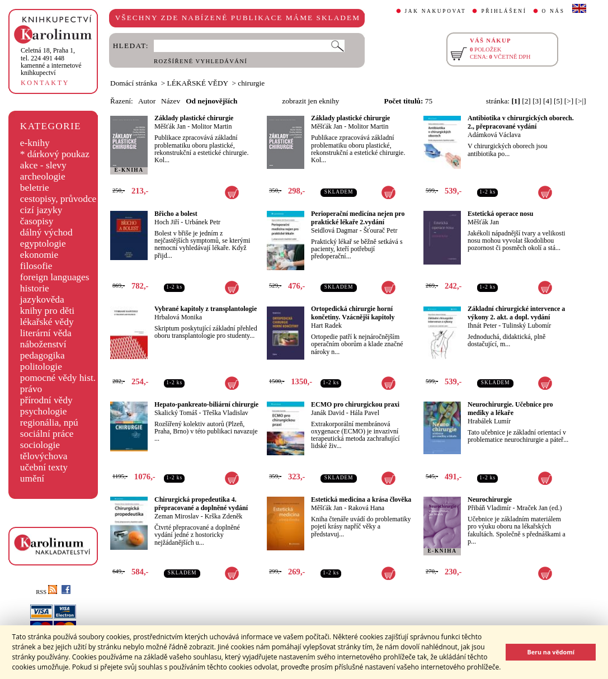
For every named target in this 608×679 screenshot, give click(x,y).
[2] (526, 101)
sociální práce (47, 433)
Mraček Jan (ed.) (539, 508)
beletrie (34, 187)
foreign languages (54, 277)
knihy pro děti (47, 310)
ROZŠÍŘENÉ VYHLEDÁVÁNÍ (200, 61)
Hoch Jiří (166, 222)
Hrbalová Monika (178, 317)
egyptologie (43, 243)
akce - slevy (43, 165)
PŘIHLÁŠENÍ (503, 11)
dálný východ (46, 232)
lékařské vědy (47, 322)
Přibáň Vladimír (489, 508)
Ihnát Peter (482, 325)
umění (32, 478)
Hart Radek (326, 325)
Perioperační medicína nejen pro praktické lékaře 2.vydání (357, 218)
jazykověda (42, 299)
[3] (536, 101)
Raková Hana (366, 508)
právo (31, 389)
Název (170, 101)
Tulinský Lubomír (526, 325)
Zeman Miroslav (176, 516)
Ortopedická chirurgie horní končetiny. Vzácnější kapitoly (352, 313)
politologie (41, 366)
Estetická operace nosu (500, 214)
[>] (568, 101)
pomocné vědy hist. (58, 377)
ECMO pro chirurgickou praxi (355, 404)
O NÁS (553, 11)
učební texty (44, 467)
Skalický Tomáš (175, 413)
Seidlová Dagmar (334, 230)
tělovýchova (44, 456)
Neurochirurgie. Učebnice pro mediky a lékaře (510, 408)
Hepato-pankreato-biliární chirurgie (206, 404)
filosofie (36, 266)
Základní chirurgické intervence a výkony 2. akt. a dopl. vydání (516, 313)
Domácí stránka (133, 83)
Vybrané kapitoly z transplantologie (205, 309)
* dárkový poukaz (54, 154)
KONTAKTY (45, 83)
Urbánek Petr (202, 222)
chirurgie (251, 83)
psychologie (43, 411)
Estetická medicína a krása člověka (361, 499)
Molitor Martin (211, 126)
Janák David (328, 413)
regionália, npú (49, 422)
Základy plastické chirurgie (193, 118)
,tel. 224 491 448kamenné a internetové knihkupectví (51, 61)
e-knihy (35, 143)
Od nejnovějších (211, 101)
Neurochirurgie (490, 499)
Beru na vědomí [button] (550, 652)
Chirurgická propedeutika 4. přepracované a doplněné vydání (201, 504)
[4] (547, 101)
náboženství (43, 344)
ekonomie (39, 254)
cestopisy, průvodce (58, 199)
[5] (558, 101)
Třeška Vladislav (225, 413)
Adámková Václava (494, 135)
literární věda (46, 333)
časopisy (37, 221)
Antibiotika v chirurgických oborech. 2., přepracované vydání (521, 122)
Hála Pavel (364, 413)
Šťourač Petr (381, 230)
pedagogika (42, 355)
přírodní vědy (46, 400)
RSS (46, 592)
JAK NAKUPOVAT (435, 11)
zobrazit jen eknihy (310, 101)
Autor (146, 101)
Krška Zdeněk (224, 516)
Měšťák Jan (170, 126)
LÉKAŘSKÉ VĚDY (197, 83)
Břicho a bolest (175, 214)
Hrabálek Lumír (489, 421)
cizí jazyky (41, 210)
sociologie (40, 445)
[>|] (581, 101)
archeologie (42, 176)
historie (34, 288)
